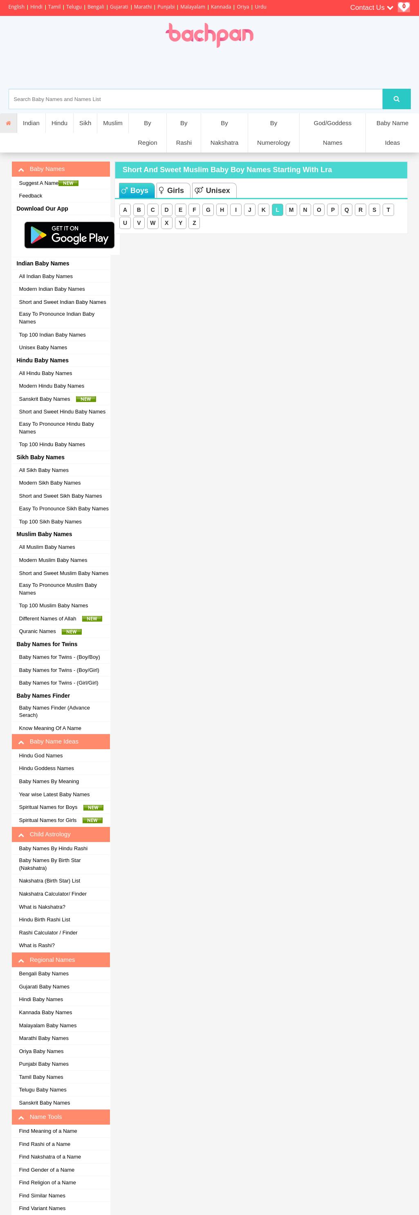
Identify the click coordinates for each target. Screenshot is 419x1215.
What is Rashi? (37, 945)
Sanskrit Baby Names (57, 399)
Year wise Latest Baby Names (54, 794)
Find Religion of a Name (47, 1182)
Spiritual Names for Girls (61, 820)
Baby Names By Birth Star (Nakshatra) (50, 864)
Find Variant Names (42, 1208)
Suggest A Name (49, 183)
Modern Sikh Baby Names (50, 483)
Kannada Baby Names (45, 1012)
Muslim (113, 122)
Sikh (85, 122)
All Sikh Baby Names (44, 470)
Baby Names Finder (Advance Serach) (54, 712)
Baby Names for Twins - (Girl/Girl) (59, 683)
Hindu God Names (41, 755)
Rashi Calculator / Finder (48, 933)
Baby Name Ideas (392, 132)
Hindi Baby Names (41, 999)
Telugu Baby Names (43, 1090)
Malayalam (192, 6)
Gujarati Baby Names (44, 987)
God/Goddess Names (333, 132)
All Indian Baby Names (46, 276)
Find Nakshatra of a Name (50, 1157)
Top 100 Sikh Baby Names (50, 522)
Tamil (54, 6)
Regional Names (46, 959)
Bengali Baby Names (44, 973)
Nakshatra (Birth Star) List (50, 881)
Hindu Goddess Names (46, 768)
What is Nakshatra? (42, 907)
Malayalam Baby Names (48, 1025)
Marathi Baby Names (44, 1038)
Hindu (59, 122)
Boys (134, 190)
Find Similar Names (42, 1196)
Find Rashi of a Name (45, 1144)
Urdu (260, 6)
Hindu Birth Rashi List (44, 919)
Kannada (221, 6)
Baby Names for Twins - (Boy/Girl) (59, 670)
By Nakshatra (224, 132)
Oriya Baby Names (41, 1051)
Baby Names (41, 169)
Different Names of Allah (60, 618)
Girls (171, 190)
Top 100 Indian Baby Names (52, 335)
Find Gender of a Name (47, 1170)
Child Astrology (44, 834)
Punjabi (166, 6)
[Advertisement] (237, 68)
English (17, 6)
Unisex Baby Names (43, 347)
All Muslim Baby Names (47, 547)
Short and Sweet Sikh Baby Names (60, 496)
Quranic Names (50, 631)
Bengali (95, 6)
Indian (31, 122)
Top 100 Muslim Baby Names (53, 605)
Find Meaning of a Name (48, 1131)
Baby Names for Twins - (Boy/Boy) (59, 657)
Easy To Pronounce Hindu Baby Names (56, 428)
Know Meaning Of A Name (50, 728)
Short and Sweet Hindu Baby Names (62, 412)
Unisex (212, 190)
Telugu (74, 6)
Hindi (36, 6)
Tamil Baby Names (41, 1077)
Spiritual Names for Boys (61, 807)
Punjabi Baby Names (44, 1064)
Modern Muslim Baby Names (53, 560)
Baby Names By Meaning (49, 781)
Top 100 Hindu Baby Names (52, 444)
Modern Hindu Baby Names (52, 386)
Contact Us (372, 7)
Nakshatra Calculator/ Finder (53, 894)
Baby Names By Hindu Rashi (53, 848)
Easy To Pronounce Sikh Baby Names (64, 508)
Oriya (243, 6)
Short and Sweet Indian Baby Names (62, 302)
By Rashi (184, 132)
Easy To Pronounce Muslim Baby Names (58, 589)
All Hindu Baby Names (45, 373)
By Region (147, 132)
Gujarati (119, 6)
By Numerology (273, 132)
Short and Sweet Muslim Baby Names (64, 573)
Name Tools (40, 1117)
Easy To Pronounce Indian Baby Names (57, 318)
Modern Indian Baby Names (52, 289)
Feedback (31, 196)
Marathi (143, 6)
